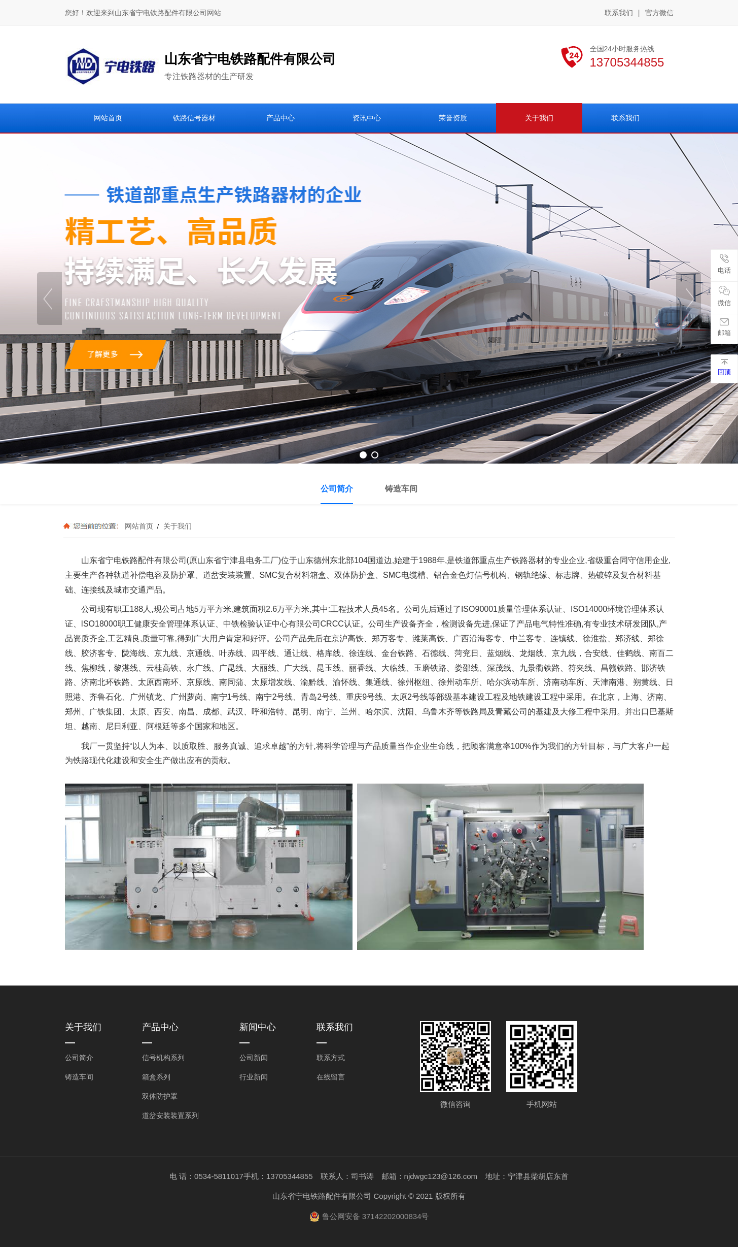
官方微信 (659, 13)
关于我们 (176, 526)
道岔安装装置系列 (170, 1115)
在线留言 (331, 1077)
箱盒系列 (156, 1077)
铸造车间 (79, 1077)
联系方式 (331, 1058)
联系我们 (619, 13)
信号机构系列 (163, 1058)
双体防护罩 (160, 1096)
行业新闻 (253, 1077)
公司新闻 (253, 1058)
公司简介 (79, 1058)
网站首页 (139, 526)
